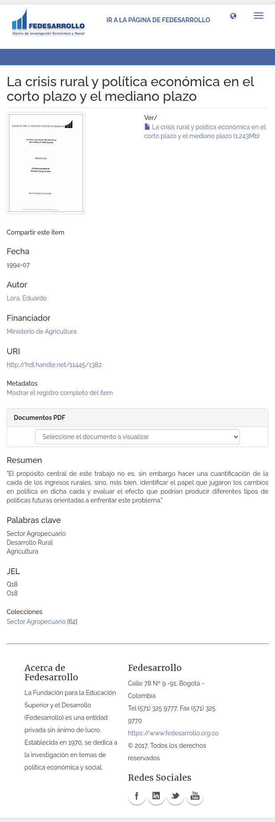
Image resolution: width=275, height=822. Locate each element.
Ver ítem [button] (28, 56)
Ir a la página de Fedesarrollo (158, 20)
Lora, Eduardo (27, 298)
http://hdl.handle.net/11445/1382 (54, 364)
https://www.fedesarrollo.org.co (173, 733)
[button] (233, 15)
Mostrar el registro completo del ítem (60, 392)
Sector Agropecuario (36, 621)
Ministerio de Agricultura (41, 331)
